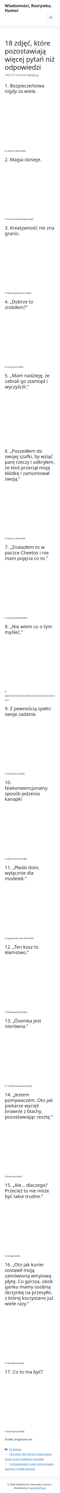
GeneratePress (37, 1487)
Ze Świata (15, 1449)
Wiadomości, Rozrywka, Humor (28, 8)
